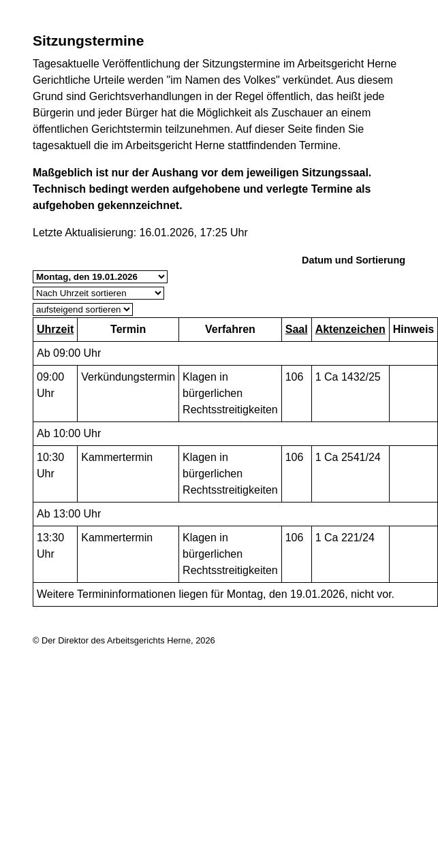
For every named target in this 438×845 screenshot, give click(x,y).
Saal (296, 329)
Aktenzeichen (350, 329)
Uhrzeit (55, 329)
